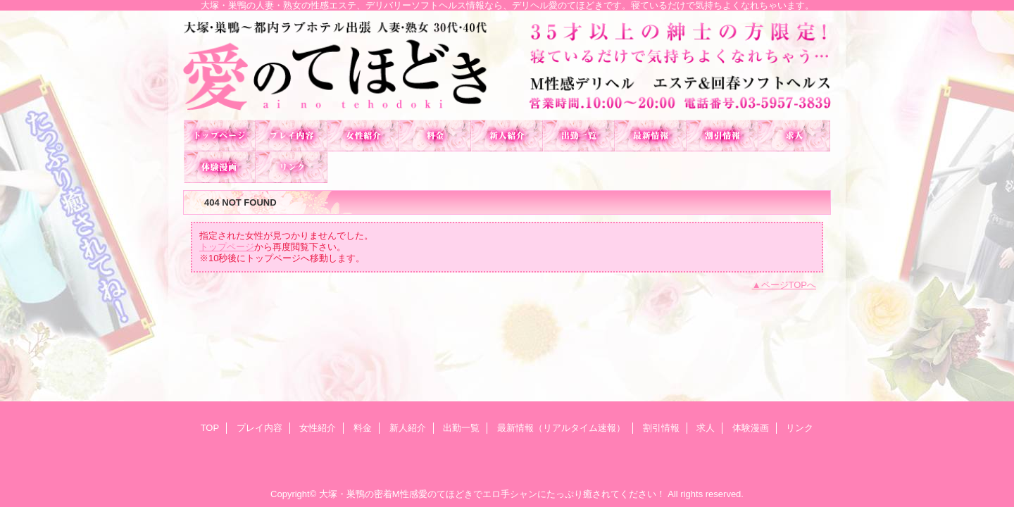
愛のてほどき (507, 65)
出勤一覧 (579, 135)
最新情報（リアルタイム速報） (651, 135)
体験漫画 (220, 167)
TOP (220, 135)
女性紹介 (363, 135)
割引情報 (722, 135)
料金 (435, 135)
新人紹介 (507, 135)
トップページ (226, 247)
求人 (794, 135)
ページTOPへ (789, 285)
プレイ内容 (291, 135)
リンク (291, 167)
